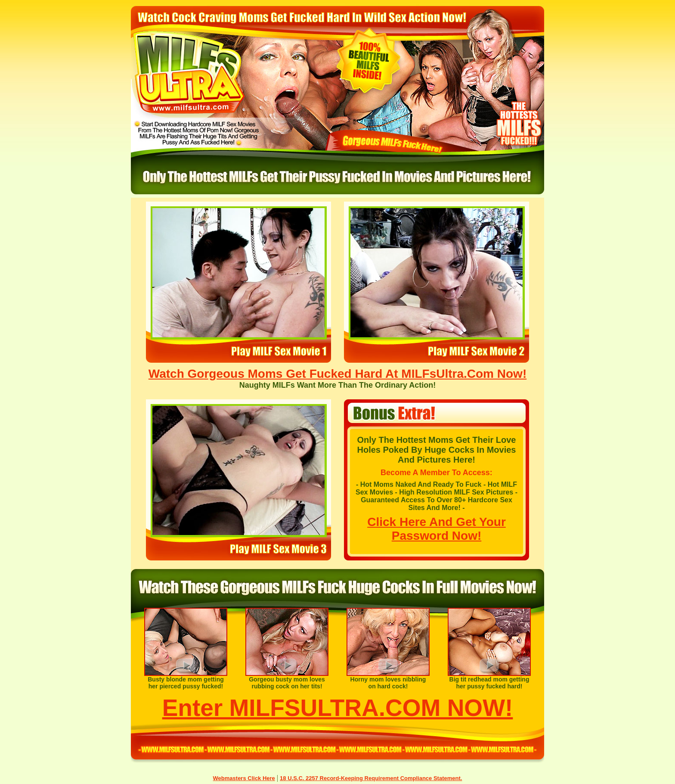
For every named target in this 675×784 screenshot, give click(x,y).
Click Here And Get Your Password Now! (436, 528)
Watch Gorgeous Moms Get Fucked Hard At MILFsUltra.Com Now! (337, 373)
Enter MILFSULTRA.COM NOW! (337, 707)
